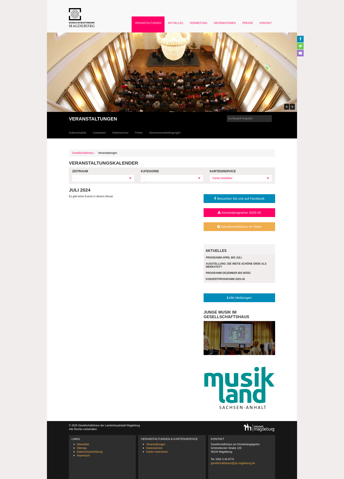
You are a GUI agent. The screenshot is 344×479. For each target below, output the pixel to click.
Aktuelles (175, 23)
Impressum (83, 455)
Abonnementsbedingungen (164, 132)
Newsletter (83, 444)
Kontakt (266, 23)
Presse (247, 23)
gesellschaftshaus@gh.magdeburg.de (233, 463)
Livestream (99, 132)
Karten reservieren (157, 451)
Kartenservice (120, 132)
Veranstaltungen (148, 23)
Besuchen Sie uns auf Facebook (239, 198)
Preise (138, 132)
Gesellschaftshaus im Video (239, 226)
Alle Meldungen (239, 298)
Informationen (225, 23)
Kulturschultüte (77, 132)
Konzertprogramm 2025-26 (239, 212)
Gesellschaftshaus (83, 152)
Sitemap (81, 448)
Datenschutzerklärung (89, 451)
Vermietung (198, 23)
